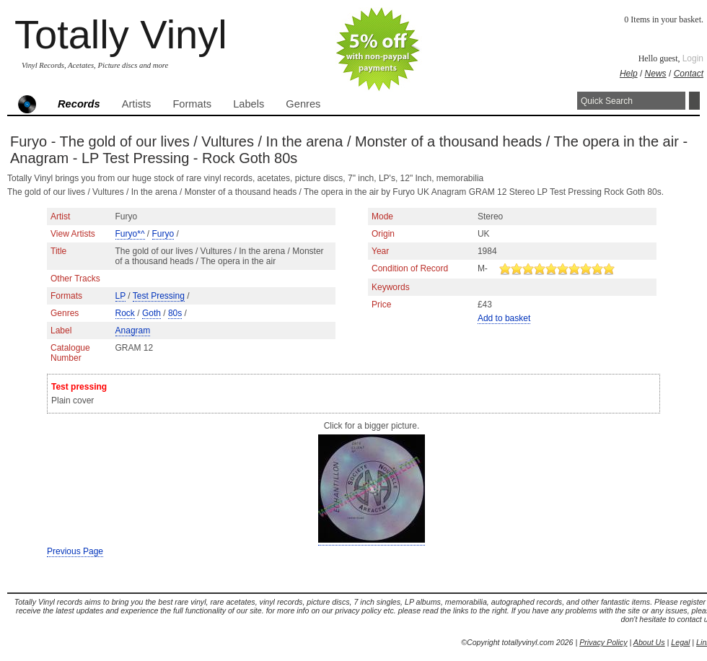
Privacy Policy (603, 642)
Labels (248, 104)
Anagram (133, 330)
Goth (151, 313)
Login (692, 58)
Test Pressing (159, 296)
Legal (680, 642)
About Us (649, 642)
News (656, 74)
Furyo (163, 234)
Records (79, 104)
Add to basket (504, 318)
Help (629, 74)
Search (694, 101)
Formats (191, 104)
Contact (688, 74)
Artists (137, 104)
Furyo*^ (130, 234)
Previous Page (75, 551)
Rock (125, 313)
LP (120, 296)
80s (175, 313)
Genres (303, 104)
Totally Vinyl (120, 34)
